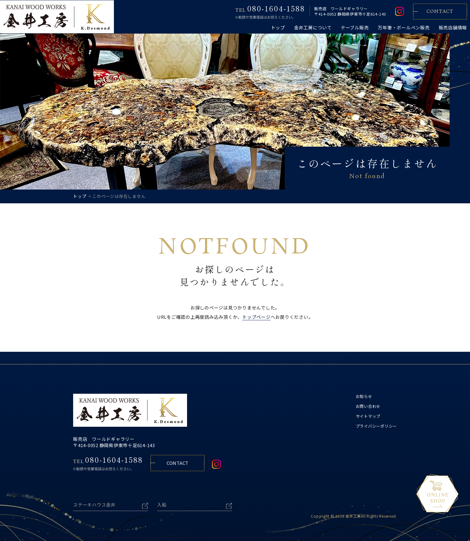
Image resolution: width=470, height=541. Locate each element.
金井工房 (353, 512)
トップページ (256, 317)
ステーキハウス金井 (94, 501)
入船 (162, 501)
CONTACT (178, 462)
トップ (79, 196)
